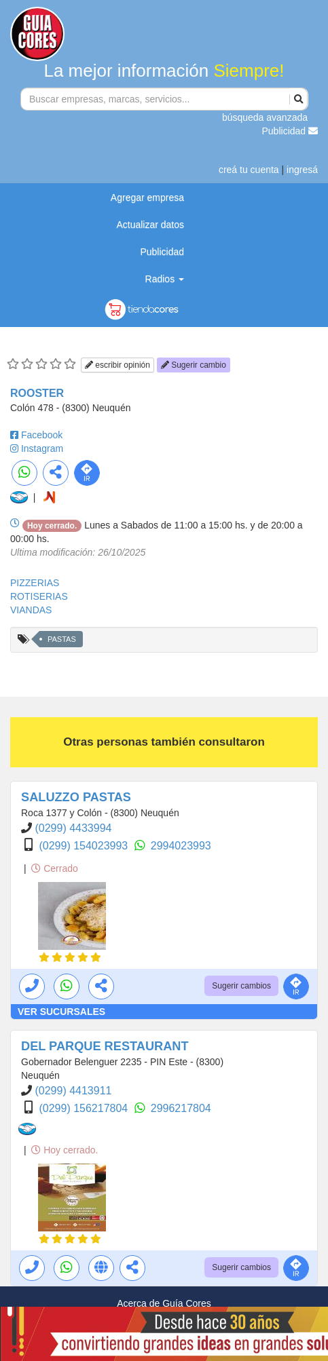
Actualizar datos (150, 224)
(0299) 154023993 (84, 845)
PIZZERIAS (34, 582)
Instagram (42, 448)
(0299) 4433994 (73, 828)
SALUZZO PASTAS (76, 797)
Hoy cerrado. (64, 1150)
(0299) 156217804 (84, 1108)
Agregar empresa (147, 197)
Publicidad (290, 131)
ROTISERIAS (39, 596)
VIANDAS (31, 610)
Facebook (41, 434)
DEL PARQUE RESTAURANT (105, 1046)
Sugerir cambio (193, 365)
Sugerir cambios (241, 986)
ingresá (302, 169)
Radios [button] (164, 278)
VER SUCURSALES (61, 1011)
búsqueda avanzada (265, 117)
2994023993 (181, 845)
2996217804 (181, 1108)
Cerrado (54, 868)
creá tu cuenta (249, 169)
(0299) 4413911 (73, 1090)
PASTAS (62, 639)
